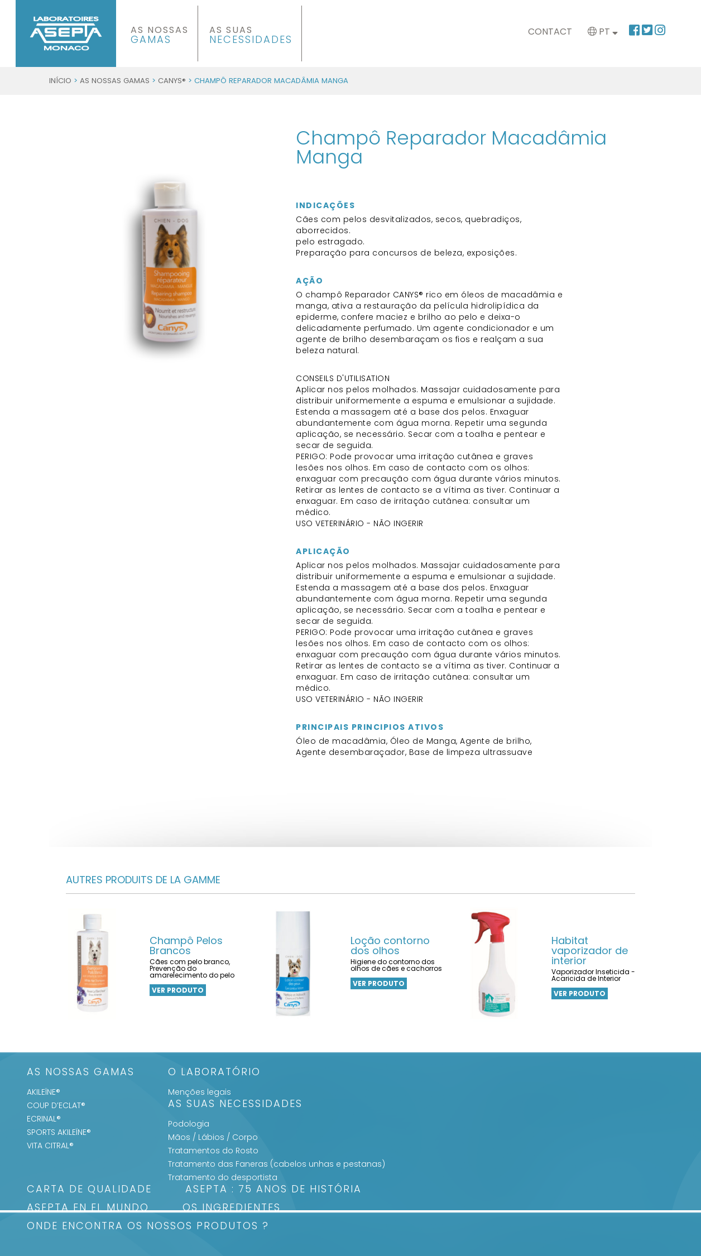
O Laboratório (214, 1073)
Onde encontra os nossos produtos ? (148, 1227)
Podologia (188, 1123)
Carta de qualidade (89, 1190)
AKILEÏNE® (43, 1092)
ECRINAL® (44, 1118)
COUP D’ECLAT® (56, 1105)
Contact (550, 31)
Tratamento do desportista (222, 1177)
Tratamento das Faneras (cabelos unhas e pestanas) (276, 1164)
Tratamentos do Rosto (213, 1150)
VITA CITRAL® (50, 1145)
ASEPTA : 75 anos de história (273, 1190)
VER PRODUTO (178, 990)
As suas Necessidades (235, 1104)
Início (60, 80)
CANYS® (172, 80)
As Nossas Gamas (115, 80)
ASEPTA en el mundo (88, 1208)
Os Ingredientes (232, 1208)
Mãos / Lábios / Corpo (213, 1137)
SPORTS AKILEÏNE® (59, 1132)
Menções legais (199, 1092)
